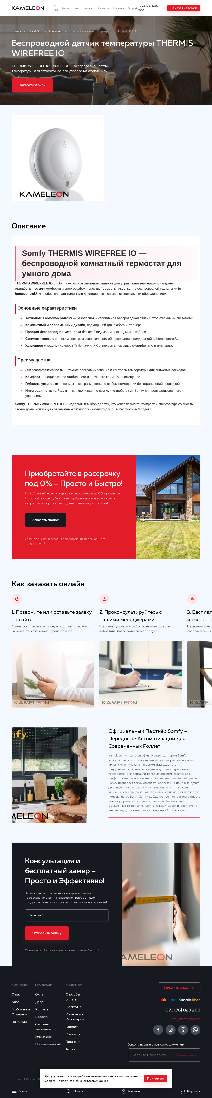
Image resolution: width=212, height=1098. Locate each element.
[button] (183, 8)
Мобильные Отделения (21, 1012)
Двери (40, 1002)
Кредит (72, 1027)
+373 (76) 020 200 (148, 8)
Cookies (102, 1080)
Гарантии (73, 1042)
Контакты (118, 8)
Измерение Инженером (75, 1017)
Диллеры (103, 8)
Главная (16, 31)
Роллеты (42, 1009)
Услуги (132, 8)
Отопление (55, 31)
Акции (65, 8)
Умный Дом (35, 31)
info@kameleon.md (185, 1019)
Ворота (41, 1017)
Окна (39, 994)
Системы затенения (43, 1026)
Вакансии (88, 8)
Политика (73, 1007)
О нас (56, 8)
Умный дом (43, 1037)
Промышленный (48, 1044)
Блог (76, 8)
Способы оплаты (73, 997)
